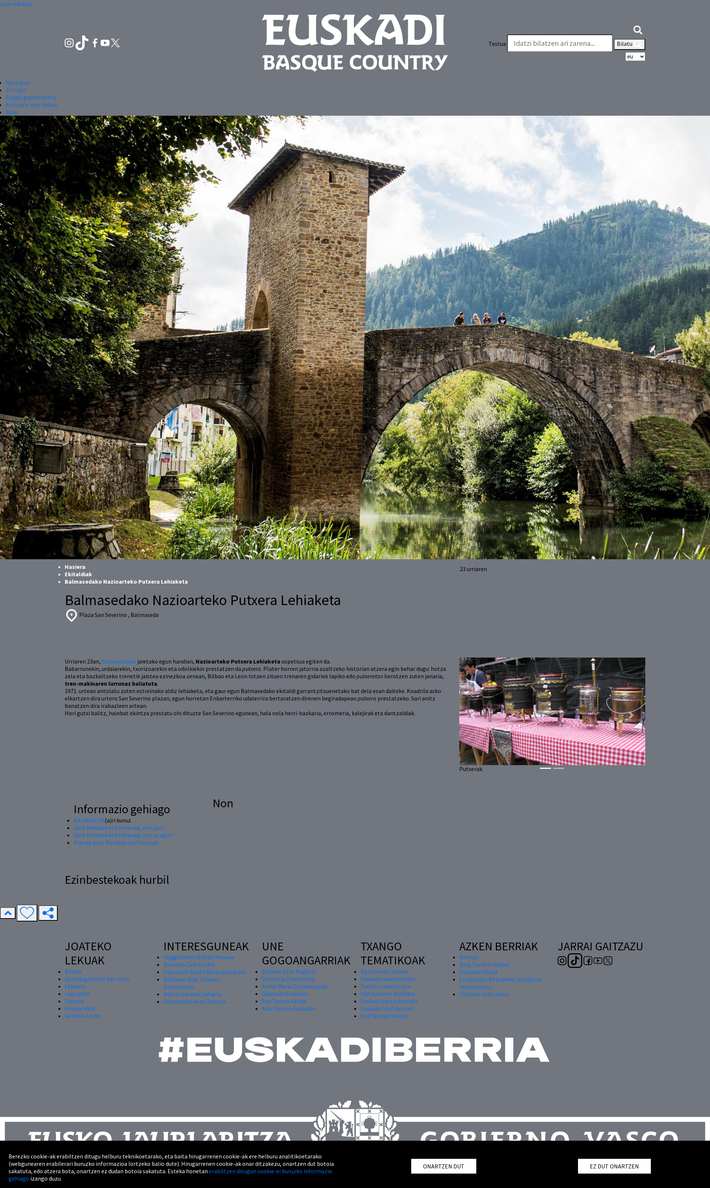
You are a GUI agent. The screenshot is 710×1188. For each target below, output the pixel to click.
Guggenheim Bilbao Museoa (198, 957)
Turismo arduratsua (484, 994)
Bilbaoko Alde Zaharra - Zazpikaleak (193, 982)
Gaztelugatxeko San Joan (97, 978)
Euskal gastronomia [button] (31, 97)
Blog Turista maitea (484, 964)
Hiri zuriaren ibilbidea (388, 993)
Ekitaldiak (78, 574)
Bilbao (73, 971)
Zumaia (74, 1001)
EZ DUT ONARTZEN (614, 1166)
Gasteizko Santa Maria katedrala (204, 971)
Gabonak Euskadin (285, 993)
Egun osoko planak (385, 971)
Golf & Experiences (384, 1015)
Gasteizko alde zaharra (192, 994)
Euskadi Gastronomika (389, 1001)
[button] (637, 29)
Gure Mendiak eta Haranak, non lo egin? (123, 835)
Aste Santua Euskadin (289, 1008)
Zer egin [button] (16, 90)
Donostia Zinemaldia (288, 978)
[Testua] (560, 43)
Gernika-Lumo (83, 1015)
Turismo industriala (385, 986)
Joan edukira (16, 3)
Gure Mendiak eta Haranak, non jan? (119, 827)
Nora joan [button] (18, 82)
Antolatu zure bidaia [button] (31, 104)
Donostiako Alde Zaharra (194, 1001)
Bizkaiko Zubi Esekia (189, 964)
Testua (497, 43)
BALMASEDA (89, 820)
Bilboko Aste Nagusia (289, 971)
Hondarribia (80, 1008)
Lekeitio (75, 986)
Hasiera (75, 566)
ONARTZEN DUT (443, 1166)
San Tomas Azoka (284, 1001)
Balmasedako (119, 661)
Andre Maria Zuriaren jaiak (294, 986)
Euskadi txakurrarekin (388, 978)
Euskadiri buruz (478, 971)
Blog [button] (12, 112)
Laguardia (77, 993)
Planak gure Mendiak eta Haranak (116, 842)
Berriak (468, 957)
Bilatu (629, 44)
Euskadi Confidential (387, 1008)
